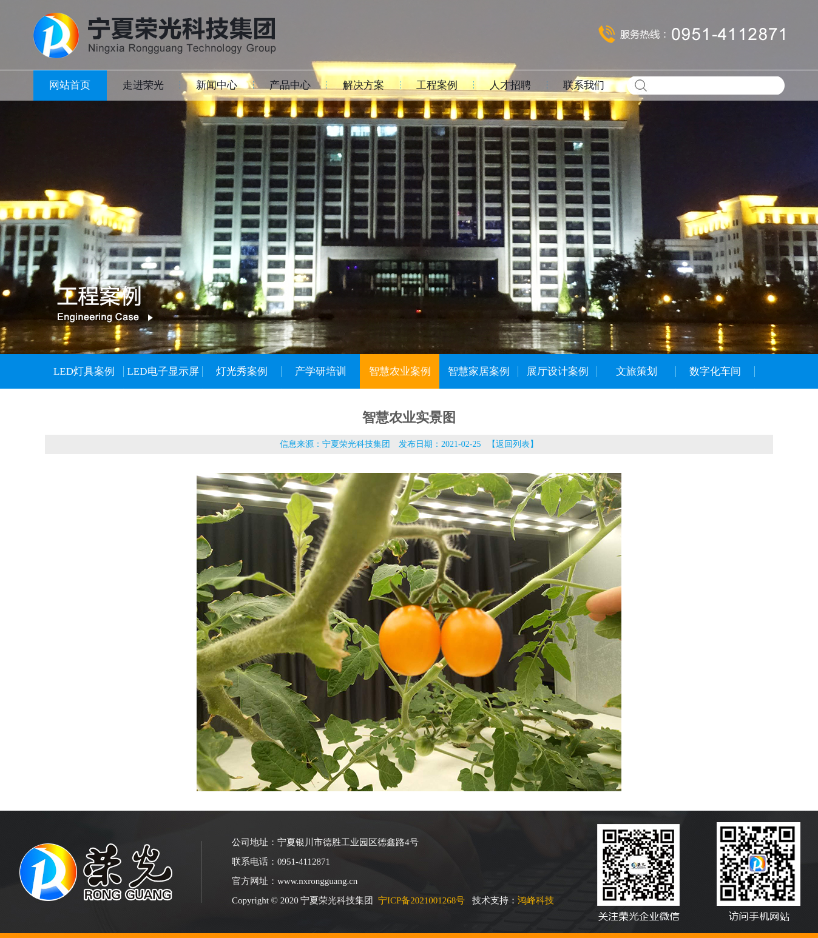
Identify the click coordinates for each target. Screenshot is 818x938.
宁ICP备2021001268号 (421, 900)
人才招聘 (510, 85)
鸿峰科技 (536, 900)
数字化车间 (715, 371)
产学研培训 (320, 371)
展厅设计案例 (558, 371)
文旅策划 (636, 371)
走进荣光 (143, 85)
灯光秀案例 (242, 371)
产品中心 (290, 85)
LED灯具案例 (84, 371)
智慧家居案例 (479, 371)
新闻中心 (216, 85)
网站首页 (69, 85)
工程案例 (437, 85)
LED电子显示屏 (162, 371)
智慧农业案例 (400, 371)
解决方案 (363, 85)
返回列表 (513, 444)
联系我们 (583, 85)
